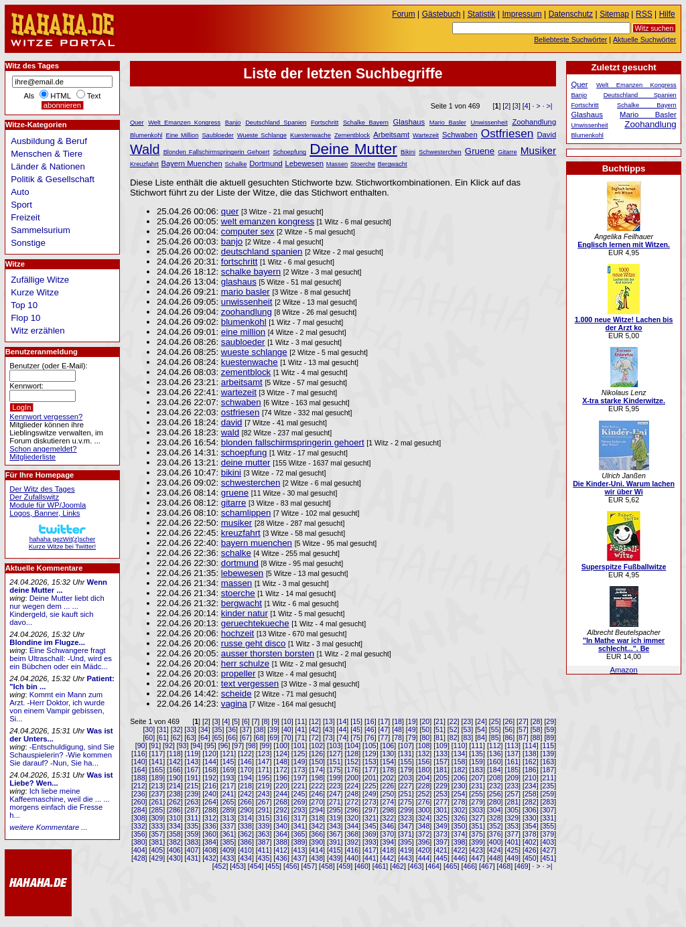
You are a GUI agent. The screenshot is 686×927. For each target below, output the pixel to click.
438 (317, 858)
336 (210, 826)
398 (460, 842)
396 (424, 842)
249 (370, 794)
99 (266, 745)
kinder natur (244, 613)
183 (477, 770)
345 (370, 826)
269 (299, 802)
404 (139, 850)
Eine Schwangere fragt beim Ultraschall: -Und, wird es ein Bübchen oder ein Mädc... (60, 658)
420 (424, 850)
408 (210, 850)
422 (460, 850)
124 (281, 754)
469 (523, 866)
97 (238, 745)
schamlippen (246, 513)
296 (352, 810)
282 (531, 802)
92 (169, 745)
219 (264, 786)
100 (281, 745)
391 (335, 842)
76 (370, 737)
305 (512, 810)
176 (352, 770)
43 (329, 729)
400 (495, 842)
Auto (20, 192)
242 (246, 794)
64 (204, 737)
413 (299, 850)
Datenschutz (571, 14)
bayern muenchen (256, 543)
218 (246, 786)
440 (352, 858)
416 (352, 850)
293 (299, 810)
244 (281, 794)
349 (441, 826)
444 (424, 858)
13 (329, 721)
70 (287, 737)
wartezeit (239, 392)
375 (477, 834)
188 (139, 778)
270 (317, 802)
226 (389, 786)
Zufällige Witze (40, 280)
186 (531, 770)
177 (370, 770)
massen (236, 583)
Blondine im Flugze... (47, 642)
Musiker (538, 150)
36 (232, 729)
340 (281, 826)
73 (329, 737)
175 (335, 770)
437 (299, 858)
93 (183, 745)
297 (370, 810)
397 (441, 842)
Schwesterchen (440, 152)
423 (477, 850)
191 (193, 778)
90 (141, 745)
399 (477, 842)
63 (190, 737)
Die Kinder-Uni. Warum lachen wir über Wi (624, 488)
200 (352, 778)
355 (548, 826)
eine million (243, 332)
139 (548, 754)
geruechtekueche (255, 623)
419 (406, 850)
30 (149, 729)
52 (454, 729)
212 (139, 786)
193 (228, 778)
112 (495, 745)
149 (299, 762)
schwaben (241, 402)
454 (256, 866)
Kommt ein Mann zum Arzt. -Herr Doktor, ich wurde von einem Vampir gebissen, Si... (57, 707)
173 (299, 770)
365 (299, 834)
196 (281, 778)
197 (299, 778)
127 (335, 754)
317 (299, 818)
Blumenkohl (146, 135)
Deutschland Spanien (275, 122)
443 (406, 858)
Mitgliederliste (32, 457)
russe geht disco (253, 643)
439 (335, 858)
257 (512, 794)
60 (149, 737)
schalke (236, 553)
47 (384, 729)
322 (389, 818)
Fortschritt (324, 122)
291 (264, 810)
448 (495, 858)
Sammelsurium (40, 230)
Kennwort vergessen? (45, 417)
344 (352, 826)
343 (335, 826)
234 (531, 786)
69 (273, 737)
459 (345, 866)
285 (157, 810)
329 (512, 818)
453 (238, 866)
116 (139, 754)
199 (335, 778)
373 (441, 834)
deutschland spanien (262, 251)
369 (370, 834)
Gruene (479, 151)
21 (439, 721)
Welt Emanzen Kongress (184, 122)
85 (495, 737)
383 (193, 842)
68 (260, 737)
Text (94, 96)
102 (317, 745)
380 (139, 842)
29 (550, 721)
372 (424, 834)
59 (550, 729)
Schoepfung (289, 152)
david (232, 422)
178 (389, 770)
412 (281, 850)
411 (264, 850)
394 (389, 842)
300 (424, 810)
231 (477, 786)
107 (406, 745)
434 (246, 858)
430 (175, 858)
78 (398, 737)
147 (264, 762)
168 (210, 770)
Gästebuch (441, 14)
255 (477, 794)
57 (523, 729)
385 (228, 842)
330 (531, 818)
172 (281, 770)
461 (380, 866)
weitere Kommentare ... (48, 827)
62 (177, 737)
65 (218, 737)
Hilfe (667, 14)
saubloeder (243, 342)
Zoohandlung (534, 122)
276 (424, 802)
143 (193, 762)
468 (504, 866)
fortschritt (239, 262)
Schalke (236, 164)
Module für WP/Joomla (47, 505)
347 (406, 826)
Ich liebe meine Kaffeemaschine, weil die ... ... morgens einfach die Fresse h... (59, 803)
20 (425, 721)
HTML (60, 96)
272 (352, 802)
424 (495, 850)
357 (157, 834)
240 (210, 794)
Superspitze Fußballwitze (624, 567)
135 (477, 754)
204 (424, 778)
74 (343, 737)
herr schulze (245, 663)
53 (467, 729)
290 (246, 810)
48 (398, 729)
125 (299, 754)
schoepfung (244, 452)
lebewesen (242, 573)
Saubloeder (217, 135)
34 (204, 729)
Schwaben (460, 135)
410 (246, 850)
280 (495, 802)
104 (352, 745)
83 (467, 737)
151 (335, 762)
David (546, 135)
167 (193, 770)
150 (317, 762)
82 (454, 737)
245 (299, 794)
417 (370, 850)
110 (460, 745)
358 (175, 834)
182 (460, 770)
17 (384, 721)
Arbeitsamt (391, 135)
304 (495, 810)
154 (389, 762)
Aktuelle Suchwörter (644, 39)
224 (352, 786)
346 (389, 826)
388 (281, 842)
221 (299, 786)
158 (460, 762)
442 (389, 858)
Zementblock (352, 135)
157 (441, 762)
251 (406, 794)
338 (246, 826)
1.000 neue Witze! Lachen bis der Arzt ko (624, 323)
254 (460, 794)
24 (481, 721)
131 (406, 754)
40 (287, 729)
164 (139, 770)
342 (317, 826)
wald (230, 432)
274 (389, 802)
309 (157, 818)
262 (175, 802)
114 (531, 745)
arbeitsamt (242, 382)
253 (441, 794)
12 (315, 721)
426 (531, 850)
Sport (21, 205)
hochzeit (237, 633)
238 (175, 794)
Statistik (482, 14)
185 (512, 770)
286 (175, 810)
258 (531, 794)
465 (451, 866)
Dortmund (265, 163)
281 (512, 802)
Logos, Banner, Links (44, 513)
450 (531, 858)
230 (460, 786)
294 (317, 810)
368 (352, 834)
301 (441, 810)
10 (287, 721)
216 (210, 786)
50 (425, 729)
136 (495, 754)
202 (389, 778)
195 (264, 778)
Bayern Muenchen (191, 163)
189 (157, 778)
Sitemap (614, 14)
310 (175, 818)
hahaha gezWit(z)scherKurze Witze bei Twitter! (62, 539)
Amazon (623, 670)
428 (139, 858)
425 (512, 850)
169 (228, 770)
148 (281, 762)
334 (175, 826)
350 (460, 826)
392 (352, 842)
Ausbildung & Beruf (49, 141)
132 (424, 754)
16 (370, 721)
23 (467, 721)
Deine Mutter (353, 149)
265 (228, 802)
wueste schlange (254, 352)
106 (389, 745)
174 (317, 770)
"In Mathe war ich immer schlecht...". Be (624, 644)
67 (246, 737)
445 (441, 858)
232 (495, 786)
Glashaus (409, 122)
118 (175, 754)
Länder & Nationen (48, 166)
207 (477, 778)
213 (157, 786)
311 (193, 818)
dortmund (240, 563)
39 (273, 729)
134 (460, 754)
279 (477, 802)
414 (317, 850)
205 (441, 778)
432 (210, 858)
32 (177, 729)
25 (495, 721)
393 (370, 842)
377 (512, 834)
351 (477, 826)
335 (193, 826)
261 (157, 802)
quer (230, 211)
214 (175, 786)
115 (548, 745)
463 (416, 866)
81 (439, 737)
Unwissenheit (489, 122)
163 (548, 762)
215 (193, 786)
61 (163, 737)
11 (301, 721)
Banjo (233, 122)
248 (352, 794)
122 (246, 754)
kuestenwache (249, 362)
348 (424, 826)
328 (495, 818)
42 (315, 729)
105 (370, 745)
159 (477, 762)
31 (163, 729)
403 (548, 842)
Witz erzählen (37, 331)
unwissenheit (247, 302)
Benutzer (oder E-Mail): (48, 366)
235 (548, 786)
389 (299, 842)
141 (157, 762)
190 (175, 778)
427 (548, 850)
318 (317, 818)
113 (512, 745)
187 (548, 770)
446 (460, 858)
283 (548, 802)
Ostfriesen (507, 133)
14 (343, 721)
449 (512, 858)
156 (424, 762)
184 (495, 770)
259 (548, 794)
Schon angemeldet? (42, 449)
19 (412, 721)
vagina (234, 704)
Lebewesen (304, 163)
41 (301, 729)
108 (424, 745)
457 (309, 866)
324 (424, 818)
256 (495, 794)
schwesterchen (250, 483)
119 (193, 754)
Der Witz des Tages (41, 489)
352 (495, 826)
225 (370, 786)
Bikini (408, 152)
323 (406, 818)
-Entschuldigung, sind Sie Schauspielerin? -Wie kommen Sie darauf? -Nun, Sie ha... (62, 755)
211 (548, 778)
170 (246, 770)
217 (228, 786)
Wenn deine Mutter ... (58, 586)
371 (406, 834)
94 (196, 745)
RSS (644, 14)
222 (317, 786)
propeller (238, 673)
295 (335, 810)
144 (210, 762)
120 (210, 754)
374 (460, 834)
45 (356, 729)
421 (441, 850)
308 (139, 818)
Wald (145, 149)
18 (398, 721)
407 (193, 850)
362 (246, 834)
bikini (231, 473)
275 (406, 802)
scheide (236, 694)
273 (370, 802)
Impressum (522, 14)
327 (477, 818)
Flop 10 (25, 318)
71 (301, 737)
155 (406, 762)
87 (523, 737)
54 (481, 729)
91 (155, 745)
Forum (403, 14)
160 (495, 762)
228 (424, 786)
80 (425, 737)
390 (317, 842)
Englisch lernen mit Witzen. (623, 244)
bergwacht (241, 603)
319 (335, 818)
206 (460, 778)
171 (264, 770)
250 (389, 794)
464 (433, 866)
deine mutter (246, 462)
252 (424, 794)
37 (246, 729)
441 (370, 858)
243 (264, 794)
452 (220, 866)
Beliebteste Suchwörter (570, 39)
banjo (232, 241)
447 (477, 858)
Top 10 (24, 305)
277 (441, 802)
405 (157, 850)
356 (139, 834)
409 (228, 850)
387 (264, 842)
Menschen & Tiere (46, 154)
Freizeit (25, 217)
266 (246, 802)
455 (273, 866)
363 (264, 834)
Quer (137, 122)
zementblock (246, 372)
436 (281, 858)
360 (210, 834)
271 (335, 802)
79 (412, 737)
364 (281, 834)
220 (281, 786)
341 (299, 826)
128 (352, 754)
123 (264, 754)
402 (531, 842)
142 (175, 762)
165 (157, 770)
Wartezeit (426, 135)
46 (370, 729)
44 (343, 729)
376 (495, 834)
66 (232, 737)
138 (531, 754)
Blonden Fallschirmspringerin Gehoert (216, 152)
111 (477, 745)
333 (157, 826)
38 (260, 729)
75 (356, 737)
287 (193, 810)
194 (246, 778)
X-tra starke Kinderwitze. (623, 401)
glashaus (239, 282)
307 (548, 810)
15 (356, 721)
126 (317, 754)
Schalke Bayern (366, 122)
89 (550, 737)
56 (508, 729)
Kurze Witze (35, 292)
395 (406, 842)
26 (508, 721)
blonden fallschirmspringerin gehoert (292, 442)
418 (389, 850)
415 (335, 850)
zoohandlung (246, 312)
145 (228, 762)
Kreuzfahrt (144, 164)
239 (193, 794)
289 (228, 810)
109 (441, 745)
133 (441, 754)
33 (190, 729)
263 (193, 802)
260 (139, 802)
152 (352, 762)
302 (460, 810)
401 (512, 842)
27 (523, 721)
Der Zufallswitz (34, 497)
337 (228, 826)
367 (335, 834)
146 (246, 762)
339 (264, 826)
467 (487, 866)
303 (477, 810)
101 (299, 745)
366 (317, 834)
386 (246, 842)
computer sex (248, 231)
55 (495, 729)
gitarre (234, 503)
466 (469, 866)
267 (264, 802)
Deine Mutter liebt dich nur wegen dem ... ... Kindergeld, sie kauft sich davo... (57, 610)
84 (481, 737)
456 (291, 866)
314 (246, 818)
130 (389, 754)
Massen (337, 164)
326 (460, 818)
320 (352, 818)
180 (424, 770)
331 (548, 818)
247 (335, 794)
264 (210, 802)
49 (412, 729)
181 (441, 770)
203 (406, 778)
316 (281, 818)
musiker (236, 523)
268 (281, 802)
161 (512, 762)
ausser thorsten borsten (267, 653)
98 (252, 745)
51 (439, 729)
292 (281, 810)
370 (389, 834)
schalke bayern (251, 272)
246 (317, 794)
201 (370, 778)
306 (531, 810)
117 (157, 754)
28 (537, 721)
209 (512, 778)
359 (193, 834)
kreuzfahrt (241, 533)
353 (512, 826)
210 (531, 778)
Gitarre (507, 152)
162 (531, 762)
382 (175, 842)
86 (508, 737)
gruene (235, 493)
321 (370, 818)
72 (315, 737)
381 (157, 842)
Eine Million (181, 135)
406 (175, 850)
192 (210, 778)
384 (210, 842)
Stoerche (362, 164)
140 (139, 762)
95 (210, 745)
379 (548, 834)
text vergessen (250, 684)
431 (193, 858)
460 (362, 866)
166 (175, 770)
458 (327, 866)
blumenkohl (244, 322)
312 (210, 818)
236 (139, 794)
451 (548, 858)
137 (512, 754)
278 (460, 802)
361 (228, 834)
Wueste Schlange (262, 135)
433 (228, 858)
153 (370, 762)
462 (398, 866)
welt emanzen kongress (267, 221)
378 (531, 834)
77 (384, 737)
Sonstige (28, 243)
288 (210, 810)
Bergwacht (392, 164)
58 (537, 729)
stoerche (238, 593)
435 (264, 858)
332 (139, 826)
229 (441, 786)
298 (389, 810)
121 (228, 754)
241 (228, 794)
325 (441, 818)
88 (537, 737)
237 (157, 794)
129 (370, 754)
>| (550, 106)
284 (139, 810)
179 (406, 770)
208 (495, 778)
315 (264, 818)
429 (157, 858)
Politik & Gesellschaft (52, 179)
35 (218, 729)
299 (406, 810)
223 (335, 786)
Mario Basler (447, 122)
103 (335, 745)
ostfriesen (240, 412)
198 (317, 778)
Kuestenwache (310, 135)
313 (228, 818)
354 (531, 826)
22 (454, 721)
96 (224, 745)
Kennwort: (26, 386)
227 (406, 786)
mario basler (245, 292)
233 (512, 786)
